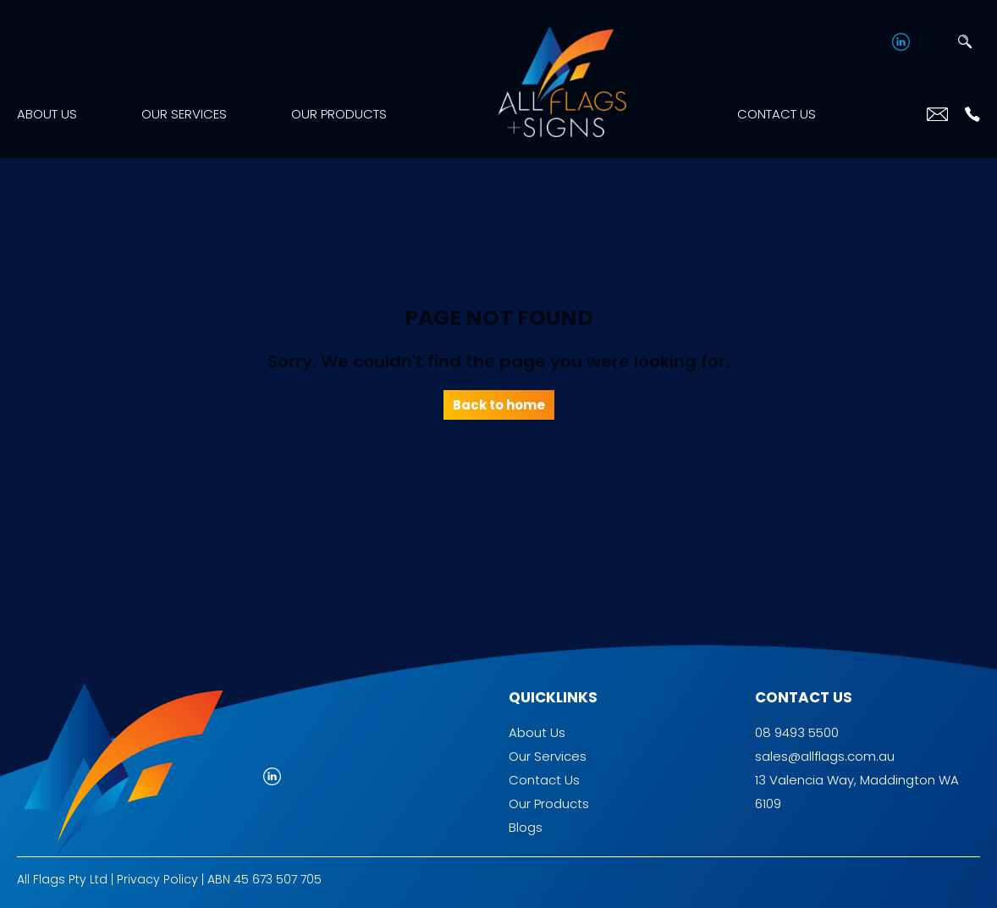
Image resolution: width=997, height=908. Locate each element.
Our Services (184, 114)
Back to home (499, 405)
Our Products (339, 114)
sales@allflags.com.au (825, 756)
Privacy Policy (157, 879)
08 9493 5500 (797, 732)
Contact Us (776, 114)
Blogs (526, 827)
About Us (47, 114)
